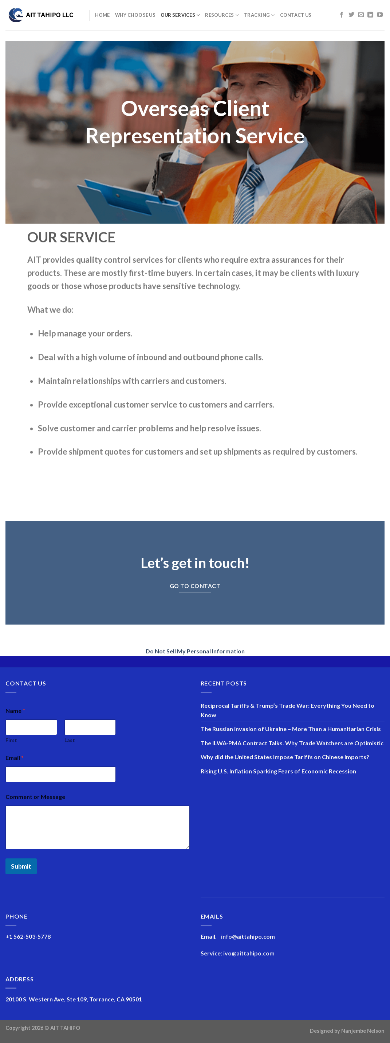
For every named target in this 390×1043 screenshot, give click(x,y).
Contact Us (296, 15)
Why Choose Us (135, 15)
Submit (21, 866)
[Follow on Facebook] (341, 15)
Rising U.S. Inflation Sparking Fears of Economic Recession (278, 771)
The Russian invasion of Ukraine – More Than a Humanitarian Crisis (291, 728)
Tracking (259, 15)
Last (69, 740)
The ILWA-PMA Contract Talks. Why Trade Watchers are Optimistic (292, 742)
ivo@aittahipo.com (249, 953)
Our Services (180, 15)
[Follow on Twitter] (351, 15)
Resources (222, 15)
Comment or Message (35, 796)
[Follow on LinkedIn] (370, 15)
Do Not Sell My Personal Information (195, 651)
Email (14, 757)
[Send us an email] (361, 15)
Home (102, 15)
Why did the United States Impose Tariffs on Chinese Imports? (285, 756)
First (11, 740)
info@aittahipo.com (248, 936)
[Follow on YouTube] (380, 15)
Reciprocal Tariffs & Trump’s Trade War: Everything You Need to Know (287, 710)
